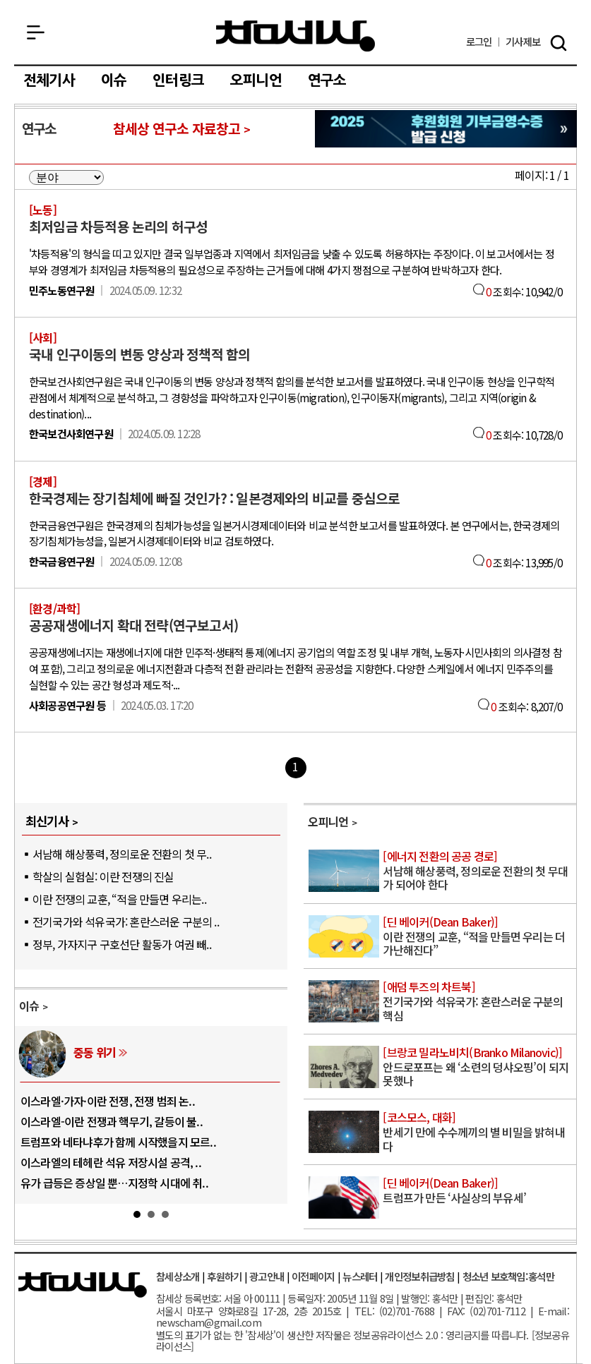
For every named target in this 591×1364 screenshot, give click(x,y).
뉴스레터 (359, 1276)
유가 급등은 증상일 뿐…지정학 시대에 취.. (114, 1182)
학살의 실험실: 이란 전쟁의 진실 (103, 876)
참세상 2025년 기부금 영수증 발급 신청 (446, 128)
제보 (523, 42)
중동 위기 (94, 1052)
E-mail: (553, 1310)
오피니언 (256, 80)
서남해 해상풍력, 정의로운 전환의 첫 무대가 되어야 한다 (478, 871)
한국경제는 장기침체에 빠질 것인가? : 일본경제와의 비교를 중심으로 (214, 498)
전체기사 (49, 80)
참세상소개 (177, 1276)
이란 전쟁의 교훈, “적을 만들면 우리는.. (119, 899)
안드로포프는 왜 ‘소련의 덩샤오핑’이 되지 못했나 (478, 1067)
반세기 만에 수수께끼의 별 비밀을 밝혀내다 (478, 1132)
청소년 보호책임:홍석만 (508, 1276)
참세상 (295, 36)
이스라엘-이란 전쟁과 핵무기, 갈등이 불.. (111, 1121)
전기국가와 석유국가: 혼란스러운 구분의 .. (125, 921)
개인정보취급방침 (419, 1276)
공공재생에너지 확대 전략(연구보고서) (133, 625)
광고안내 (266, 1276)
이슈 (113, 80)
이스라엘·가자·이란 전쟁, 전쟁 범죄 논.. (107, 1100)
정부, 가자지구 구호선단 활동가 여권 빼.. (121, 944)
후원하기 (224, 1276)
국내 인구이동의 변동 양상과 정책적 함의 (139, 354)
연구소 (327, 80)
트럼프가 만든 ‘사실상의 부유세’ (478, 1191)
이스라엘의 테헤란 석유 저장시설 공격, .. (110, 1162)
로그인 (479, 42)
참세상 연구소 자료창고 (176, 128)
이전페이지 (313, 1276)
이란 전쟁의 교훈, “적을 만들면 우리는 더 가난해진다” (478, 936)
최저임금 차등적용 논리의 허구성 (118, 226)
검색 (558, 43)
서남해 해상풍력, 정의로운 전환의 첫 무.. (121, 853)
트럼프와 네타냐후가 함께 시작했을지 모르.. (118, 1141)
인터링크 (178, 80)
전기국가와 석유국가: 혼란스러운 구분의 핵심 (478, 1001)
